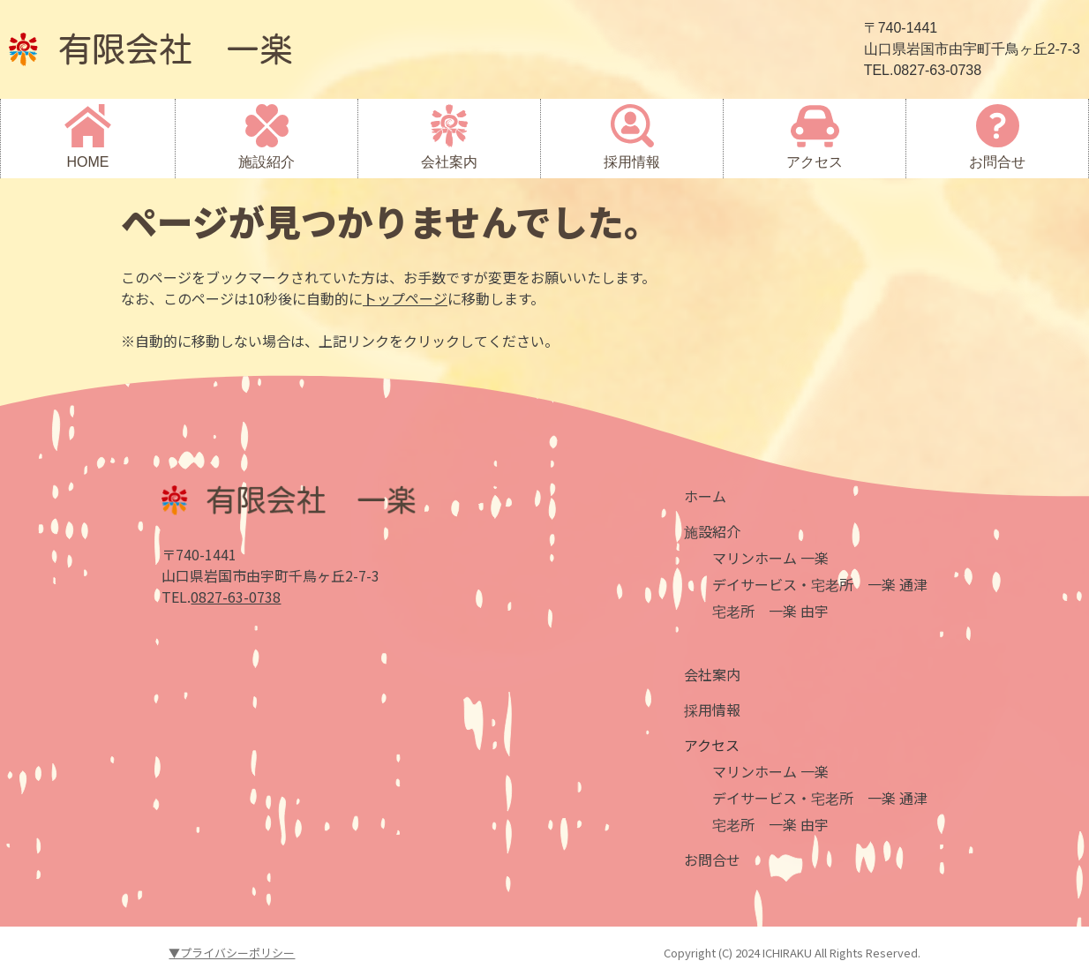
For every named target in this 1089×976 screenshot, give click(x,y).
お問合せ (997, 161)
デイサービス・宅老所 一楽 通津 (820, 584)
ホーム (705, 496)
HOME (88, 161)
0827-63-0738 (236, 596)
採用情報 (632, 161)
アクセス (814, 161)
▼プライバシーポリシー (232, 952)
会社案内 (449, 161)
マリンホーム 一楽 (770, 557)
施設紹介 (266, 161)
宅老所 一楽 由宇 (770, 610)
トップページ (405, 298)
